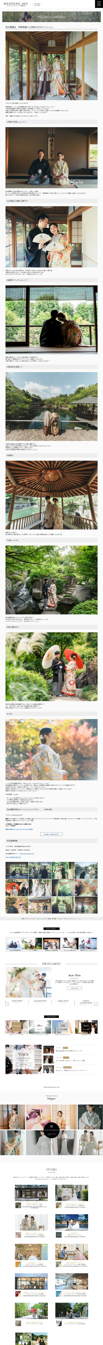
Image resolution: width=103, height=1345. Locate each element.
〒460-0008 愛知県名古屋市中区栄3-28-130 (71, 1295)
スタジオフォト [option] (17, 1002)
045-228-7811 (43, 1266)
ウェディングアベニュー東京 (34, 1205)
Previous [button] (7, 1004)
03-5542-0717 (35, 1207)
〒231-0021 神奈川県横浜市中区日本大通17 (31, 1266)
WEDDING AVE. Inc (53, 1087)
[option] (51, 982)
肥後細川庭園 (67, 1067)
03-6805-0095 (82, 1236)
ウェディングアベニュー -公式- (34, 1324)
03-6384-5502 (42, 1236)
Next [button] (96, 1004)
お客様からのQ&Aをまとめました (63, 1027)
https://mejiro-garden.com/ (27, 853)
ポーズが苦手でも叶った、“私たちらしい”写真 (70, 1060)
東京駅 (65, 1047)
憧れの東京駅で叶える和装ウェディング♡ (69, 1051)
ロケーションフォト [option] (40, 1002)
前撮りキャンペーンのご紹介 (16, 1027)
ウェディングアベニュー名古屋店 (34, 1294)
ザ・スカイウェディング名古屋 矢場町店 (75, 1294)
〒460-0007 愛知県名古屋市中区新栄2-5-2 (31, 1295)
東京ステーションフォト (75, 1235)
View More (74, 988)
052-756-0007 (84, 1295)
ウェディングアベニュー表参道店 (34, 1235)
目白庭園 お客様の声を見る (51, 834)
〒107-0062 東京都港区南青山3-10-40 (31, 1236)
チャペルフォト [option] (63, 1002)
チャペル (66, 1057)
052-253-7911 (43, 1295)
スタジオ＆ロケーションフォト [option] (86, 1003)
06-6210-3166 (84, 1266)
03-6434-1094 (82, 1207)
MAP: (13, 857)
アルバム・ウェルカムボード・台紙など (40, 1027)
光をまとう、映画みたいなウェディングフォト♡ (71, 1070)
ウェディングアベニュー (74, 1324)
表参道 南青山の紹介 (86, 1027)
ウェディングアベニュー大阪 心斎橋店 (75, 1264)
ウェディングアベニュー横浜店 (34, 1264)
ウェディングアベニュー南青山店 (75, 1205)
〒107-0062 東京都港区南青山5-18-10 (71, 1207)
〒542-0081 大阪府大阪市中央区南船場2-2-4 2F (71, 1266)
